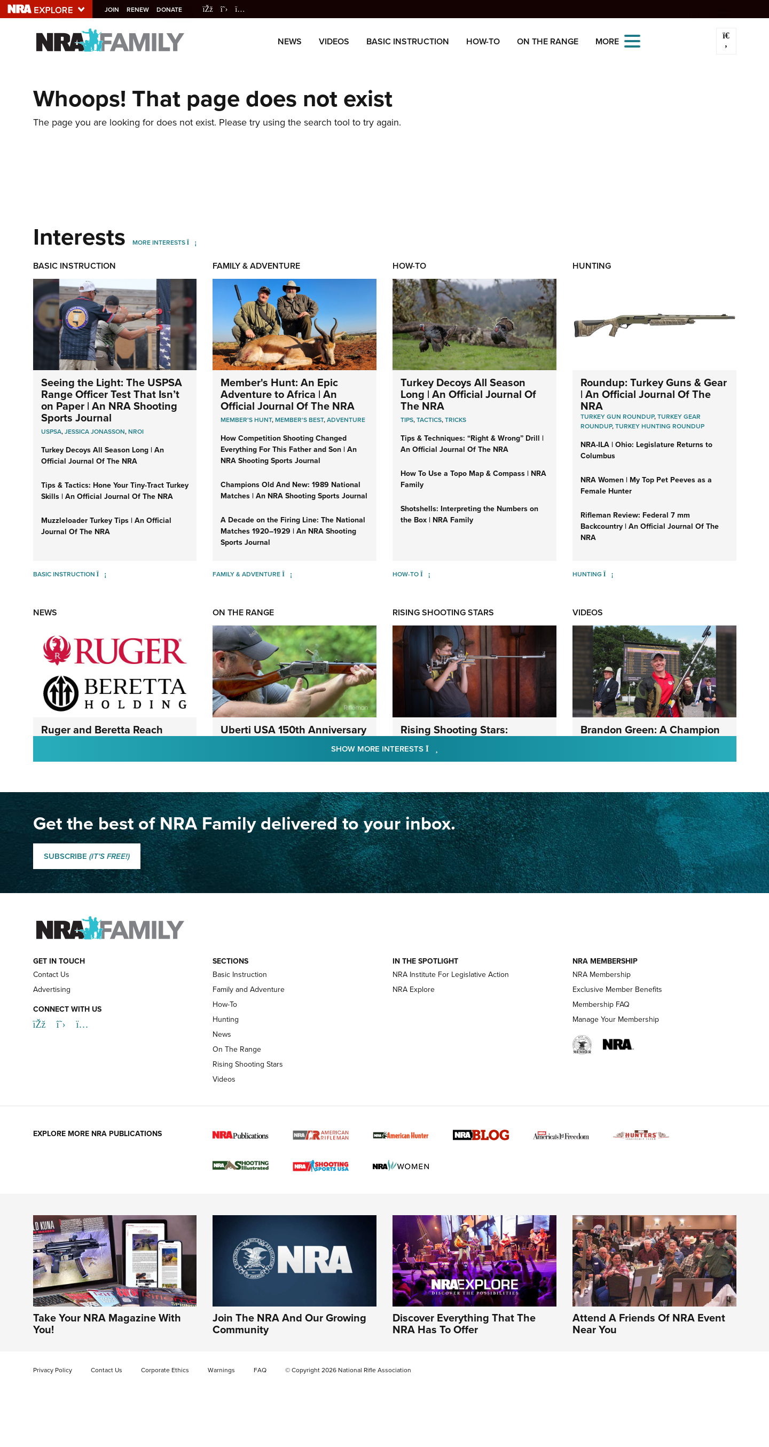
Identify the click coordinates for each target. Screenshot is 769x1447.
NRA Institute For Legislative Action (451, 974)
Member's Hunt (246, 420)
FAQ (260, 1370)
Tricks (455, 420)
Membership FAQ (601, 1004)
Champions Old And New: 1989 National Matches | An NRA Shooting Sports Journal (294, 490)
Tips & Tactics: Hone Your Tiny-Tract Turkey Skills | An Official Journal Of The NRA (115, 491)
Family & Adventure (256, 266)
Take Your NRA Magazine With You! (107, 1323)
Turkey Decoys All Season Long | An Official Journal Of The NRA (102, 455)
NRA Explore (414, 989)
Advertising (51, 989)
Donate (172, 9)
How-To (483, 41)
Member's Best (299, 420)
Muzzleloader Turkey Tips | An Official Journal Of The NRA (106, 526)
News (290, 41)
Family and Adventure (249, 989)
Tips (407, 420)
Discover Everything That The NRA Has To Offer (464, 1323)
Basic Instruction (407, 41)
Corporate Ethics (165, 1370)
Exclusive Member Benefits (617, 989)
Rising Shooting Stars (443, 612)
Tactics (429, 420)
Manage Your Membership (615, 1019)
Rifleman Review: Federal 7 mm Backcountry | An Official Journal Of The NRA (649, 526)
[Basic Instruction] (102, 574)
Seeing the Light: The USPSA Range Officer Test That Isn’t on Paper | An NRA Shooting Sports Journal (111, 399)
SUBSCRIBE (87, 856)
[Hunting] (608, 574)
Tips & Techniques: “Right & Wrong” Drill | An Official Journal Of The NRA (472, 444)
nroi (136, 431)
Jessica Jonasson (95, 431)
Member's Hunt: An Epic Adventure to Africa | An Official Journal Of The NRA (288, 393)
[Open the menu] (632, 40)
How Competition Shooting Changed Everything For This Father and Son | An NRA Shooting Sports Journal (289, 449)
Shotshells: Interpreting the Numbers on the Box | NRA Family (469, 514)
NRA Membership (601, 974)
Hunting (591, 266)
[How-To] (425, 574)
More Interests (158, 242)
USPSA (51, 431)
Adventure (346, 420)
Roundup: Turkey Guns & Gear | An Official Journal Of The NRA (653, 393)
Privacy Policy (52, 1370)
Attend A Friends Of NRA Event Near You (648, 1323)
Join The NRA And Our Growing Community (289, 1323)
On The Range (547, 41)
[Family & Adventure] (287, 574)
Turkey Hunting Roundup (659, 426)
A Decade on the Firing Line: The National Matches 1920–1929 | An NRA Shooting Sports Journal (293, 530)
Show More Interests (442, 748)
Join (115, 9)
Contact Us (51, 974)
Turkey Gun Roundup (617, 416)
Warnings (221, 1370)
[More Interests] (192, 242)
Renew (141, 9)
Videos (334, 41)
